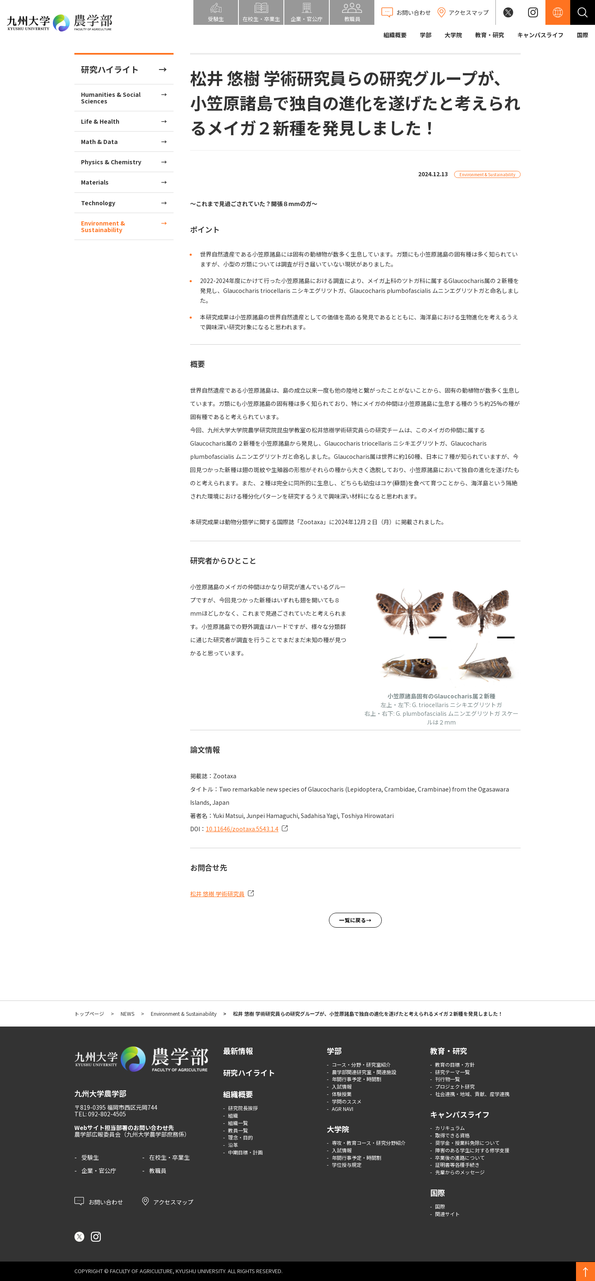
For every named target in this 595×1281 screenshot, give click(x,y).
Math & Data (99, 141)
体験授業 (342, 1093)
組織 (233, 1115)
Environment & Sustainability (103, 226)
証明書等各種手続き (457, 1164)
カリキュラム (450, 1127)
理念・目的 (240, 1137)
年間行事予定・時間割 (356, 1078)
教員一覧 (238, 1130)
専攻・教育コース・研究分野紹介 (369, 1142)
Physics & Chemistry (111, 162)
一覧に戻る (352, 920)
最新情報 (238, 1050)
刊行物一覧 (447, 1078)
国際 (582, 35)
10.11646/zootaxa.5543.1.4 (242, 829)
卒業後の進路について (460, 1157)
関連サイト (447, 1213)
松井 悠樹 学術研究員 (217, 894)
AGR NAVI (342, 1108)
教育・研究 (489, 35)
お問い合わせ (98, 1201)
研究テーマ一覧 (452, 1071)
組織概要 (395, 35)
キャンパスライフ (540, 35)
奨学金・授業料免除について (467, 1142)
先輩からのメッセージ (460, 1171)
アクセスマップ (167, 1201)
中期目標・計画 (245, 1152)
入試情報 (342, 1086)
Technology (98, 203)
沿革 (233, 1144)
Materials (95, 182)
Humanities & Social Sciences (110, 97)
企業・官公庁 (98, 1170)
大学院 (453, 35)
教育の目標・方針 (455, 1064)
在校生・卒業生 (169, 1157)
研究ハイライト (110, 69)
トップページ (89, 1013)
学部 (425, 35)
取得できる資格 (452, 1135)
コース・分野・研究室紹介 (361, 1064)
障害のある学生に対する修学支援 (472, 1150)
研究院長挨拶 (243, 1107)
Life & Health (100, 121)
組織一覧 (238, 1122)
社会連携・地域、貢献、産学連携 (472, 1093)
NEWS (127, 1013)
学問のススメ (347, 1101)
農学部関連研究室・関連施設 (364, 1071)
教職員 (158, 1170)
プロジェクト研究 (455, 1086)
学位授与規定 (347, 1164)
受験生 (90, 1157)
